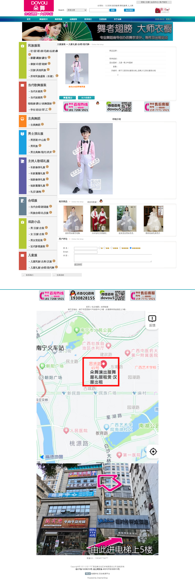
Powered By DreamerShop (97, 578)
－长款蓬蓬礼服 (38, 173)
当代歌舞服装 (37, 85)
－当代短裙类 (37, 97)
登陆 (143, 2)
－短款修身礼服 (38, 179)
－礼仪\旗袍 (36, 191)
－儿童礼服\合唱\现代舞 (43, 267)
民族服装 (34, 45)
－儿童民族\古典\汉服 (41, 261)
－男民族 (34, 146)
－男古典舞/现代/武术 (41, 152)
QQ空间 (108, 6)
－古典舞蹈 (36, 124)
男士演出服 (35, 133)
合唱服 (32, 200)
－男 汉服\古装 (38, 228)
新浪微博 (115, 6)
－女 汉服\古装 (38, 234)
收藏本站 (95, 574)
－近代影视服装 (38, 246)
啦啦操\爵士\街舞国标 (41, 103)
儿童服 (32, 255)
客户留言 (163, 2)
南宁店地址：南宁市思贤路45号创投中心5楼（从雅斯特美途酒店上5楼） (97, 309)
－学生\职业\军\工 (39, 109)
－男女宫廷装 (37, 240)
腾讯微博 (123, 6)
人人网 (130, 6)
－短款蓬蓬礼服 (38, 185)
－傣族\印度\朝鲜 (39, 64)
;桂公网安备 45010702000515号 (106, 569)
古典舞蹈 (34, 118)
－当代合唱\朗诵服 (40, 206)
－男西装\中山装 (39, 139)
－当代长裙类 (37, 91)
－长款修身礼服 (38, 167)
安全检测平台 (104, 574)
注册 (148, 2)
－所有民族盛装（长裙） (43, 76)
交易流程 (60, 275)
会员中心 (154, 2)
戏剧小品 (34, 222)
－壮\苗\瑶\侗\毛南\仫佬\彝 (43, 53)
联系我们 (29, 275)
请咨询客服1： (95, 202)
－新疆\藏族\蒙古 (39, 57)
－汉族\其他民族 (39, 70)
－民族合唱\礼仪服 (40, 212)
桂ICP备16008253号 (84, 569)
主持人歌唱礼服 (38, 161)
